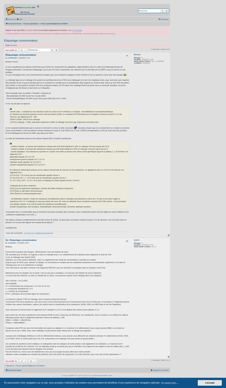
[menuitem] (19, 19)
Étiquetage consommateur (21, 40)
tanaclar (136, 240)
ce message (76, 30)
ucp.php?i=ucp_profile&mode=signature (38, 233)
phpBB (71, 375)
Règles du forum (11, 45)
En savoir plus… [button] (169, 383)
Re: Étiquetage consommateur (21, 240)
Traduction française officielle (99, 375)
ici (114, 33)
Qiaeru (110, 375)
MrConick (137, 54)
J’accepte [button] (210, 383)
